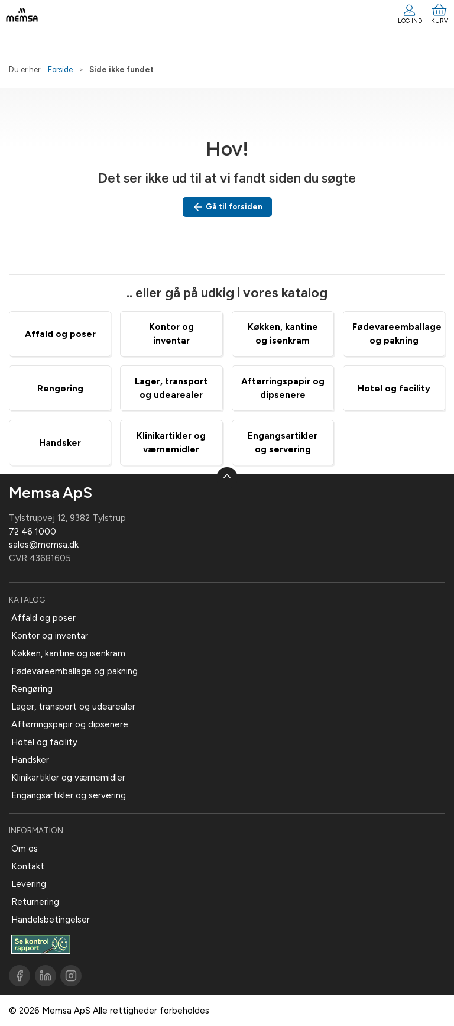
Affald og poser (60, 334)
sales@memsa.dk (44, 544)
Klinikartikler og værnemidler (68, 777)
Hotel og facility (394, 388)
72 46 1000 (32, 531)
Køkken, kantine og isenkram (68, 653)
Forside (60, 69)
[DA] (22, 15)
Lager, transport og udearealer (73, 706)
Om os (24, 848)
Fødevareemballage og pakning (74, 671)
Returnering (35, 901)
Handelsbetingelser (50, 919)
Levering (28, 884)
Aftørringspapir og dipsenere (69, 724)
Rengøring (60, 388)
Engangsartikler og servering (68, 795)
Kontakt (27, 866)
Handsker (60, 443)
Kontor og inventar (49, 635)
